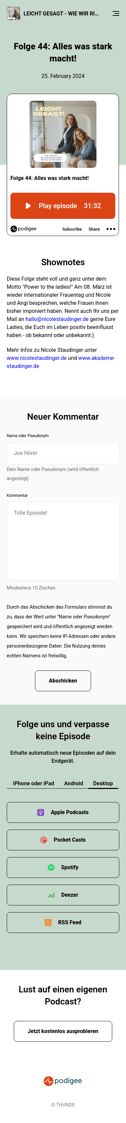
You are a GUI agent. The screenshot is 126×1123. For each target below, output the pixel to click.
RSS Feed (69, 922)
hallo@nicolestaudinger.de (57, 319)
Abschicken (63, 680)
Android (73, 783)
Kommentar (17, 495)
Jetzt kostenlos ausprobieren (63, 1031)
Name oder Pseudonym (28, 435)
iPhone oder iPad (33, 783)
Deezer (69, 895)
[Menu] (116, 13)
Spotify (70, 867)
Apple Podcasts (70, 812)
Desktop (103, 783)
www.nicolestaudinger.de (37, 358)
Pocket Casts (70, 840)
